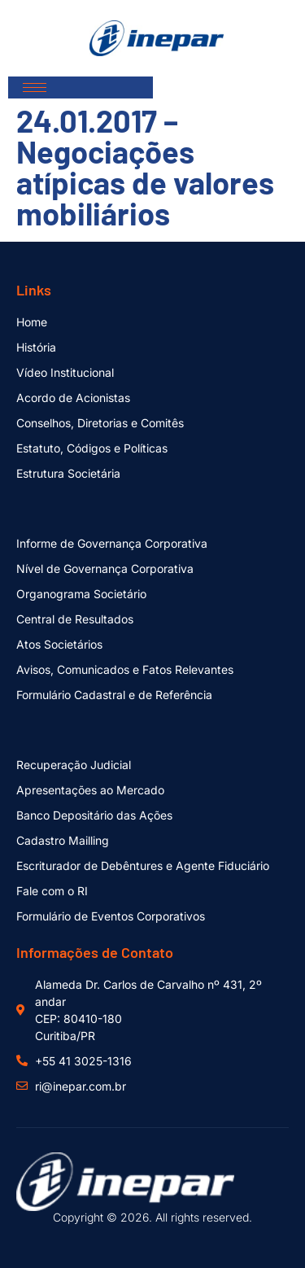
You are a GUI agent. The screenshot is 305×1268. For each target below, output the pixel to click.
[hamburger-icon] (34, 87)
